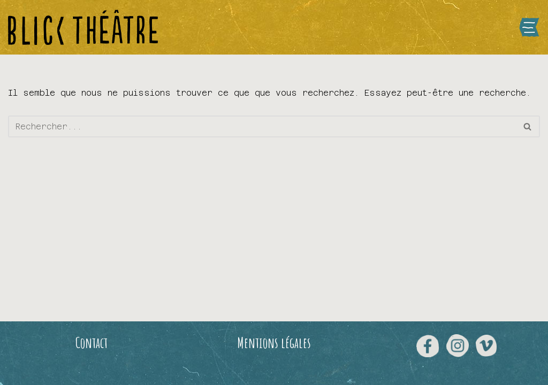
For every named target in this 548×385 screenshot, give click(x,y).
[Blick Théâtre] (83, 27)
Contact (91, 343)
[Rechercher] (262, 126)
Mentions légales (274, 343)
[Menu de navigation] (529, 27)
